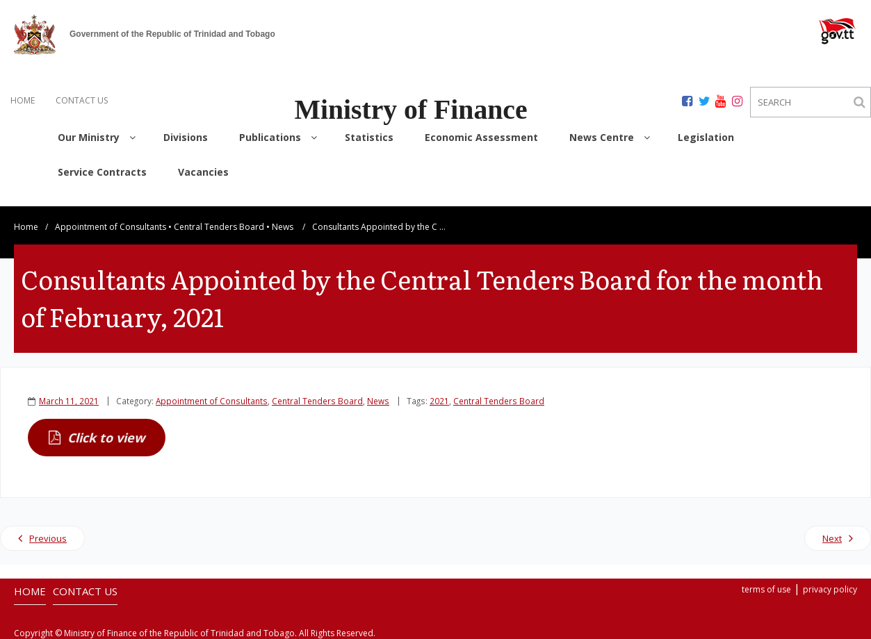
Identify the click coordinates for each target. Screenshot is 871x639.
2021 (439, 399)
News (282, 225)
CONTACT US (82, 100)
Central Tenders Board (219, 225)
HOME (22, 100)
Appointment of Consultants (110, 225)
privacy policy (830, 588)
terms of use (766, 588)
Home (26, 225)
